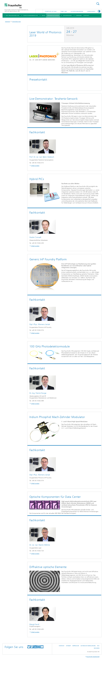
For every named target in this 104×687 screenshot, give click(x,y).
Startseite (7, 21)
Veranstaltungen (16, 21)
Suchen (97, 3)
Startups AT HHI (51, 11)
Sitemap (68, 645)
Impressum (75, 645)
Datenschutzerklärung (88, 645)
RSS (98, 645)
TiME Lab (64, 11)
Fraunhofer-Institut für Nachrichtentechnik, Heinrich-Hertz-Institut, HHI (16, 10)
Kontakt (61, 645)
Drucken (96, 648)
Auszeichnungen (77, 11)
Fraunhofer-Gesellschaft (92, 656)
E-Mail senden (35, 165)
